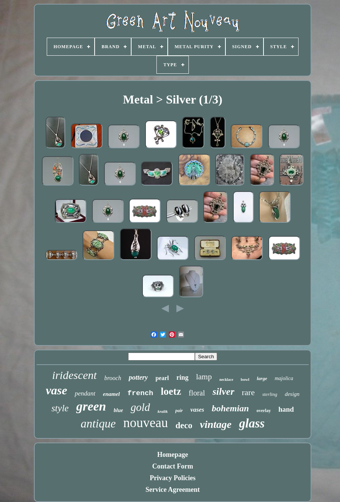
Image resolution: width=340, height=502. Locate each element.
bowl (245, 379)
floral (196, 393)
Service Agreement (172, 489)
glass (252, 423)
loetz (171, 391)
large (262, 378)
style (60, 408)
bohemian (230, 408)
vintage (215, 424)
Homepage (172, 454)
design (292, 394)
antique (98, 423)
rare (248, 392)
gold (140, 407)
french (140, 393)
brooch (112, 378)
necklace (226, 379)
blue (118, 410)
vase (56, 390)
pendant (85, 393)
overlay (263, 410)
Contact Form (172, 466)
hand (286, 409)
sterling (269, 394)
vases (197, 409)
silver (223, 391)
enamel (111, 394)
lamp (204, 376)
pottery (138, 377)
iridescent (74, 375)
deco (184, 425)
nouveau (145, 422)
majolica (284, 378)
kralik (163, 411)
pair (179, 410)
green (91, 406)
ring (182, 377)
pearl (162, 378)
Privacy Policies (172, 478)
